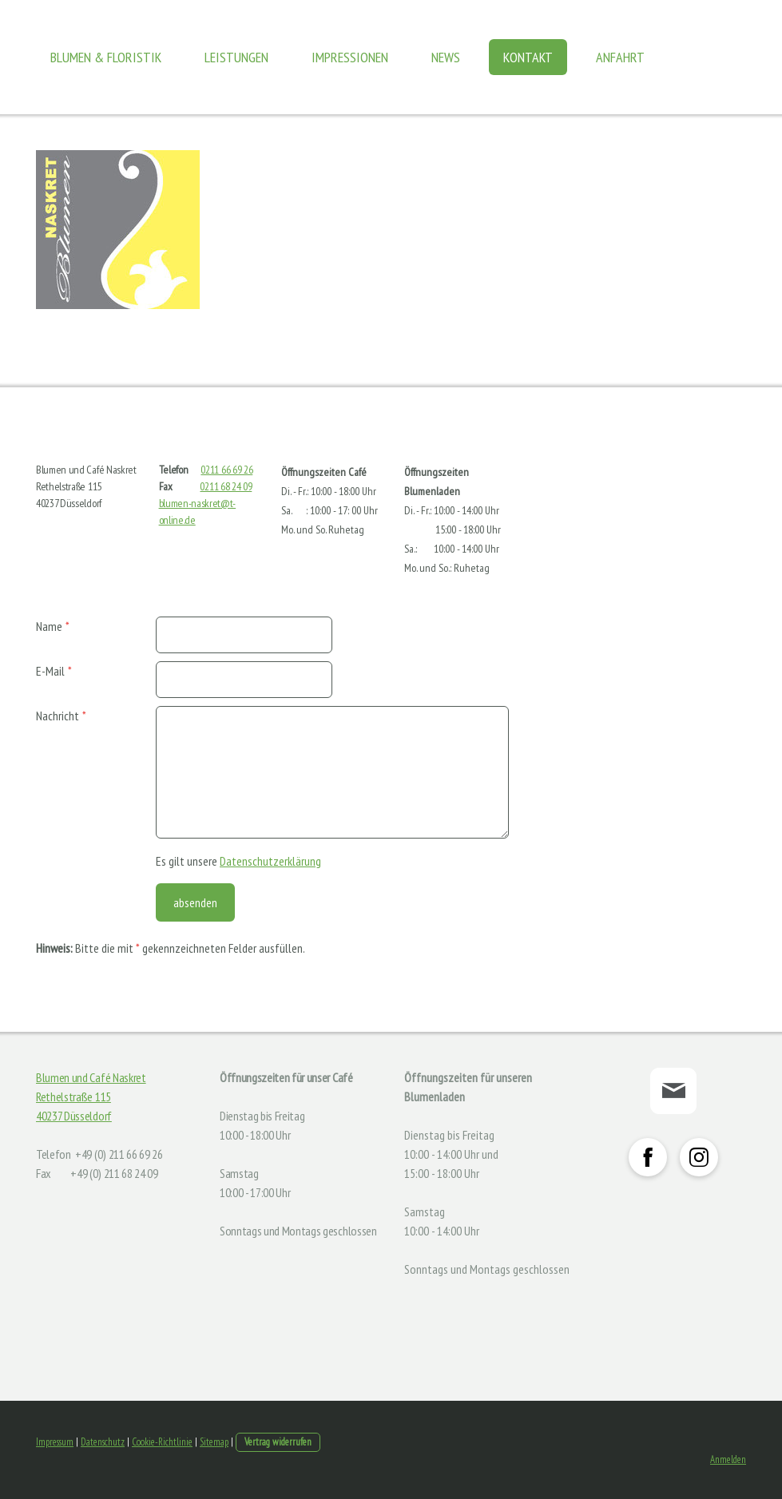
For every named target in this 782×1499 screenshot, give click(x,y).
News (445, 57)
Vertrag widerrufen (278, 1442)
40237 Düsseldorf (74, 1116)
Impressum (54, 1442)
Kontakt (528, 57)
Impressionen (350, 57)
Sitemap (214, 1442)
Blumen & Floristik (105, 57)
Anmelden (728, 1459)
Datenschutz (103, 1442)
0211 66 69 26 (226, 469)
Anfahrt (620, 57)
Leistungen (236, 57)
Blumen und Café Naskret (91, 1077)
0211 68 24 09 (226, 486)
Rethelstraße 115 (73, 1096)
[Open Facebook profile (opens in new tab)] (648, 1157)
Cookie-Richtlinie (162, 1442)
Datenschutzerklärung (270, 861)
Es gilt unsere (238, 861)
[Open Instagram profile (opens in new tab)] (699, 1157)
